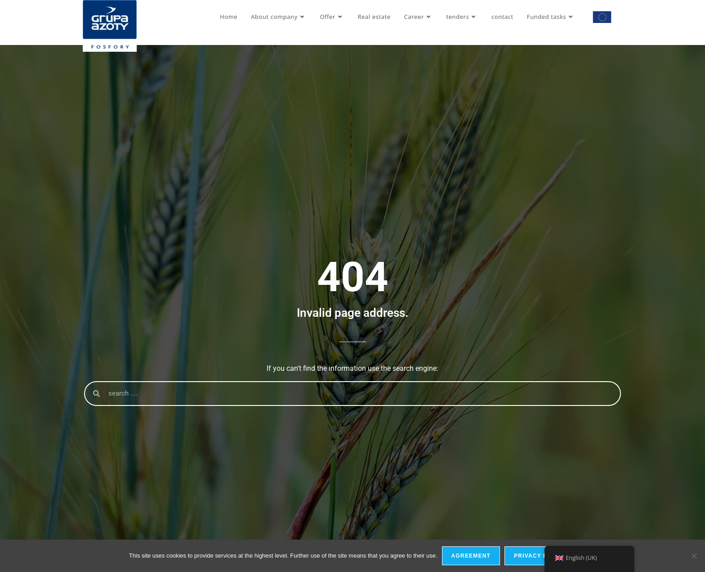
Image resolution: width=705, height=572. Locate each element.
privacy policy (540, 556)
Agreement (471, 556)
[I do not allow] (693, 555)
